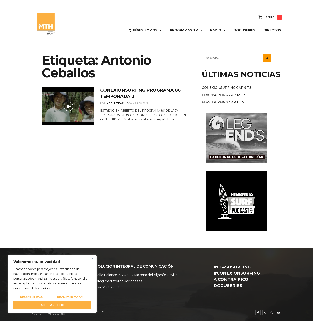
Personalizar (31, 297)
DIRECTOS (272, 30)
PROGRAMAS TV (186, 30)
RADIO (217, 30)
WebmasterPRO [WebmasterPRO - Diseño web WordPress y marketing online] (56, 314)
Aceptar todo (52, 305)
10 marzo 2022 (137, 103)
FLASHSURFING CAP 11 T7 (223, 102)
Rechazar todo (70, 297)
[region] (52, 284)
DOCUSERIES (244, 30)
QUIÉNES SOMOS (145, 30)
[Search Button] (267, 58)
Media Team (115, 103)
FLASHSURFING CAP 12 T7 (223, 95)
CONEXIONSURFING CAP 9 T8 (226, 88)
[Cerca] (92, 258)
